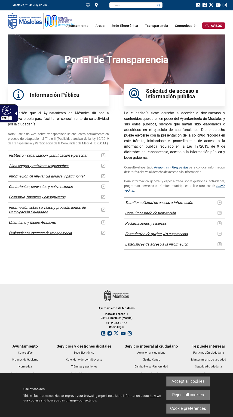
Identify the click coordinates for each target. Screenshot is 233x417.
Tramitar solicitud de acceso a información (159, 202)
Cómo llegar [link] (116, 327)
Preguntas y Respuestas (170, 167)
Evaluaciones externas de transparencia (40, 233)
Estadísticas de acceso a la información (156, 244)
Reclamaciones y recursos (145, 223)
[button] (158, 5)
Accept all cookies (188, 381)
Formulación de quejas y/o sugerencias (156, 234)
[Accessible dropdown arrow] (15, 113)
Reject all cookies (188, 394)
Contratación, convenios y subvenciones (40, 186)
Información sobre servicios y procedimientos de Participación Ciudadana (47, 209)
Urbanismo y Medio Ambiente (32, 222)
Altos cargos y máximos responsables (39, 166)
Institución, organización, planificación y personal (48, 155)
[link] (88, 5)
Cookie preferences (188, 408)
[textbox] (132, 5)
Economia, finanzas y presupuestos (37, 197)
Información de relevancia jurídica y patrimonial (46, 176)
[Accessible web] (6, 110)
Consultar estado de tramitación (150, 213)
